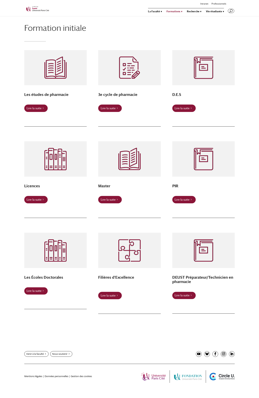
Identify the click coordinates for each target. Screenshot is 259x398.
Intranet (204, 4)
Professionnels (219, 4)
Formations (173, 11)
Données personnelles (56, 376)
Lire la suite (34, 108)
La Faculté (154, 11)
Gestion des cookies (81, 376)
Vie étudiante (214, 11)
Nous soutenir (59, 353)
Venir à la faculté (35, 353)
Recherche (193, 11)
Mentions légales (33, 376)
